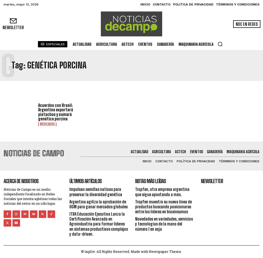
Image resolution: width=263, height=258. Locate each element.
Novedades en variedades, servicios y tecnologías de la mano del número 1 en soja (164, 223)
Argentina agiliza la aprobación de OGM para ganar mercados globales (98, 204)
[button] (220, 44)
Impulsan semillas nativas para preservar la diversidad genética (95, 192)
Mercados (47, 124)
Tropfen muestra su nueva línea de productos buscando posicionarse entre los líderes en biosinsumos (163, 206)
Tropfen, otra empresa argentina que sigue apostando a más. (162, 192)
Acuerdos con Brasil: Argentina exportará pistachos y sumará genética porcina (55, 112)
